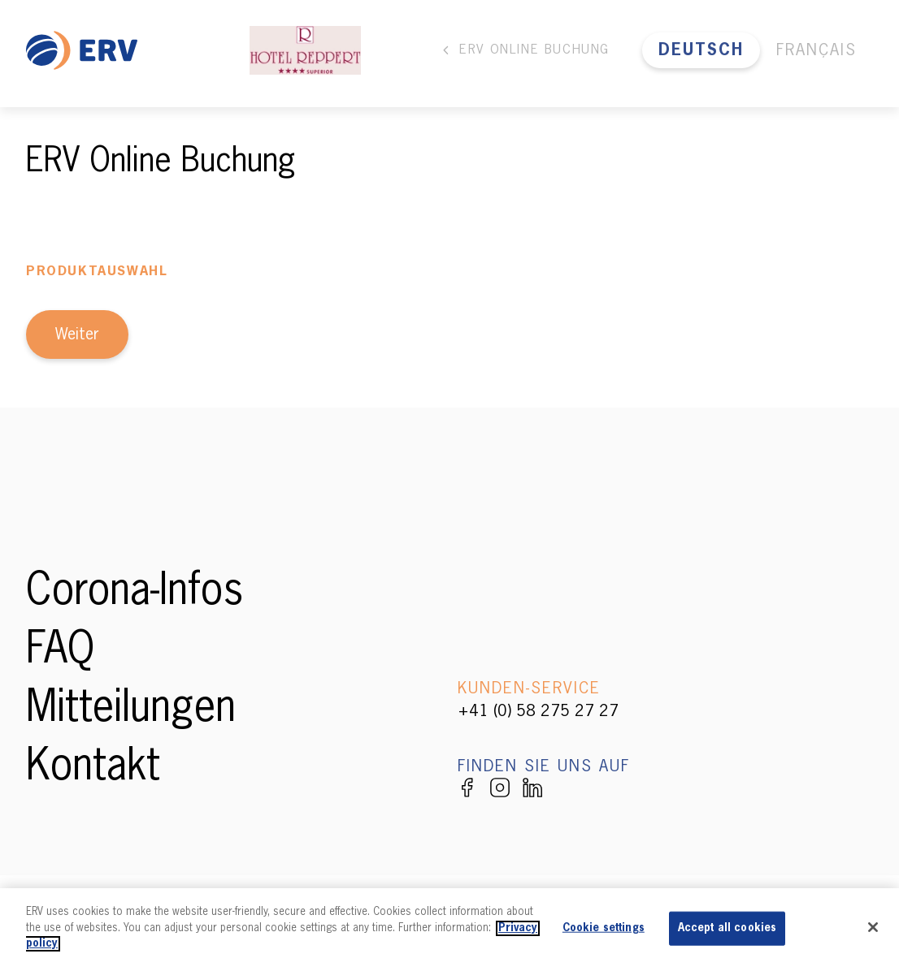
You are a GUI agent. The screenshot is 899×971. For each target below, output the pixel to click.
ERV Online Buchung (525, 50)
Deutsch (701, 50)
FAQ (60, 651)
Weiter (77, 334)
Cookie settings (603, 928)
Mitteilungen (131, 709)
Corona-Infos (134, 593)
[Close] (873, 927)
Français (816, 50)
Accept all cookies (727, 928)
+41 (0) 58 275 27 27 (538, 711)
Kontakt (93, 768)
